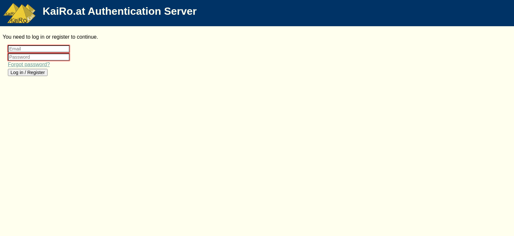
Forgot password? (29, 64)
